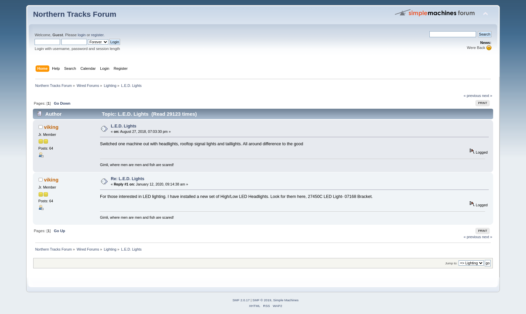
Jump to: (451, 263)
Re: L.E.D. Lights (127, 178)
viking (51, 127)
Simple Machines (286, 300)
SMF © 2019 (262, 300)
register (97, 35)
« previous (472, 96)
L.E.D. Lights (123, 126)
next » (487, 96)
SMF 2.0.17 (241, 300)
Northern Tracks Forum (74, 14)
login (82, 35)
